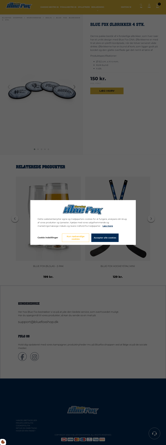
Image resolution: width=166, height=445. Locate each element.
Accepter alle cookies (105, 238)
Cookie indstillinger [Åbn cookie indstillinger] (48, 237)
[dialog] (83, 222)
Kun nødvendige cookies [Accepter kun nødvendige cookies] (76, 237)
